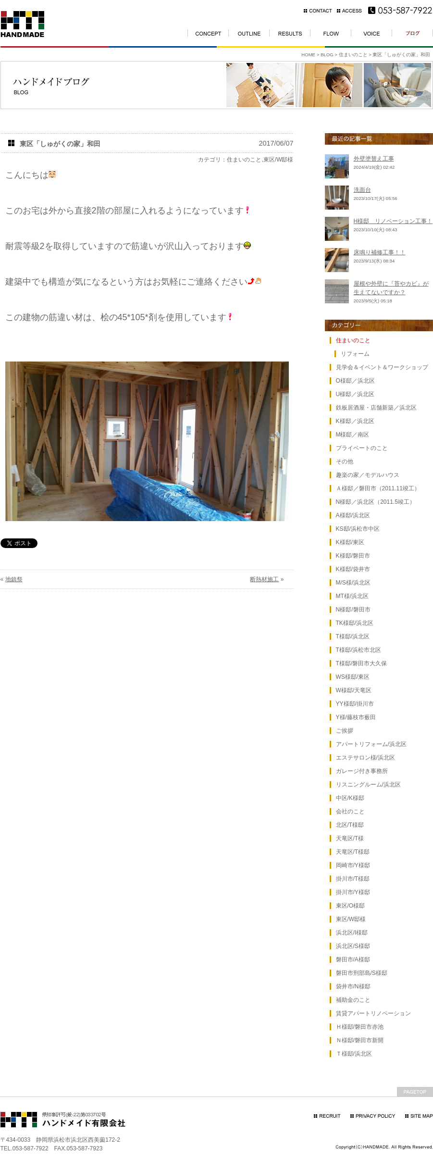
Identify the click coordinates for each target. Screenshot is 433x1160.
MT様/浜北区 (352, 596)
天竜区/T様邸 (353, 851)
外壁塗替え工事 (374, 158)
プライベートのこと (362, 448)
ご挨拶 (344, 730)
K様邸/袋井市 (353, 569)
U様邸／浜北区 (355, 394)
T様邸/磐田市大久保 (361, 663)
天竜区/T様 (350, 838)
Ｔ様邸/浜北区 (354, 1053)
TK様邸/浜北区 (355, 623)
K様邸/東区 (350, 542)
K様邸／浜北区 (355, 421)
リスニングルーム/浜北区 (368, 784)
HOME (308, 54)
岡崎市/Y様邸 (353, 865)
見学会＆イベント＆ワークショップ (382, 367)
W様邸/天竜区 (354, 690)
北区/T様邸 (350, 825)
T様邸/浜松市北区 (359, 650)
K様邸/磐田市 (353, 555)
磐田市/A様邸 (353, 959)
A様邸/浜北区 (353, 515)
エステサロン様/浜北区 (365, 757)
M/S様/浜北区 (353, 582)
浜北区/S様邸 (353, 946)
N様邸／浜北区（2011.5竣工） (375, 502)
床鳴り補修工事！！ (380, 252)
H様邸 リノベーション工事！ (393, 221)
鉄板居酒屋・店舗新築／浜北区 (376, 407)
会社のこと (350, 811)
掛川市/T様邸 (353, 878)
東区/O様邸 (350, 905)
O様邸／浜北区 (355, 380)
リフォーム (355, 353)
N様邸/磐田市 (353, 609)
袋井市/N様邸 (353, 986)
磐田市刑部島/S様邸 (361, 973)
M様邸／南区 (353, 434)
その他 (344, 461)
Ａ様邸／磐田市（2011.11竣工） (378, 488)
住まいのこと (353, 54)
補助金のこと (353, 1000)
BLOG (327, 54)
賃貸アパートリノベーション (373, 1013)
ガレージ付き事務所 (362, 771)
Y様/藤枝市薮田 (356, 717)
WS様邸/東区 (353, 677)
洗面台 (362, 190)
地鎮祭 (14, 579)
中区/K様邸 (350, 798)
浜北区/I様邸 (352, 932)
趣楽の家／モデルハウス (367, 475)
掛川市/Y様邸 (353, 892)
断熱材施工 (264, 579)
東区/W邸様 (278, 159)
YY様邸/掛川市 (355, 703)
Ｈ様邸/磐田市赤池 (360, 1026)
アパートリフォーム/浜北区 (371, 744)
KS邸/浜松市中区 (358, 528)
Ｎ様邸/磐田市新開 (360, 1040)
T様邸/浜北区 (353, 636)
